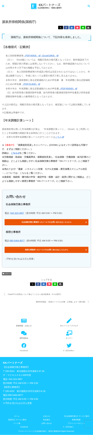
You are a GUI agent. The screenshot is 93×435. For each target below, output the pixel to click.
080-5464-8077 (17, 240)
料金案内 (46, 420)
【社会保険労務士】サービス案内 (76, 416)
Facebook (24, 427)
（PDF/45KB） (31, 55)
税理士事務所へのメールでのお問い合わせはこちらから (46, 250)
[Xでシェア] (60, 27)
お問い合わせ (46, 423)
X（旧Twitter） (69, 427)
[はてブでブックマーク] (71, 27)
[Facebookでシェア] (66, 27)
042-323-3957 (17, 213)
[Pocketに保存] (77, 27)
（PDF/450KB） (68, 88)
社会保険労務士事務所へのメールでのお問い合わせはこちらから (47, 222)
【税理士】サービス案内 (16, 420)
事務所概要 (76, 420)
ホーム (16, 416)
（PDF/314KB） (31, 84)
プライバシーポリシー (76, 423)
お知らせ (7, 274)
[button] (88, 27)
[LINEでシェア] (83, 27)
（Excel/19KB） (49, 55)
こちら (59, 137)
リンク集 (16, 423)
